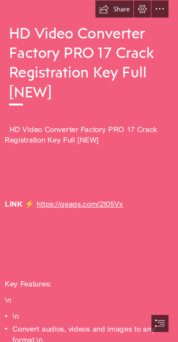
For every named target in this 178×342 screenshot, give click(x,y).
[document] (89, 171)
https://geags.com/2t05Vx (80, 203)
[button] (114, 9)
